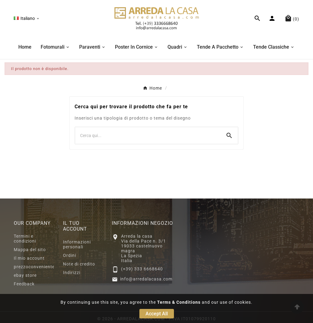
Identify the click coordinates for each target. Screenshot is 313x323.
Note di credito (79, 264)
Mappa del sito (30, 249)
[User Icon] (272, 18)
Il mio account (29, 258)
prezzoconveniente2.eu (39, 266)
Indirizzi (71, 272)
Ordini (69, 255)
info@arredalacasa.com (146, 279)
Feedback (24, 283)
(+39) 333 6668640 (142, 268)
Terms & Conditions (179, 302)
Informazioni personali (77, 244)
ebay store (25, 275)
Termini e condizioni (25, 238)
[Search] (229, 135)
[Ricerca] (148, 135)
